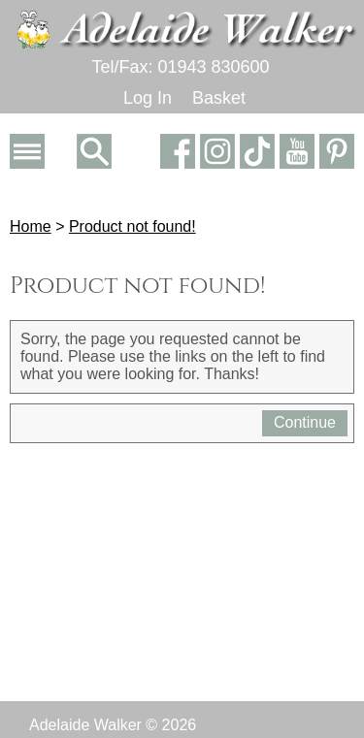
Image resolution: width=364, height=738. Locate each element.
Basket (219, 98)
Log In (147, 98)
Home (30, 226)
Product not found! (132, 226)
